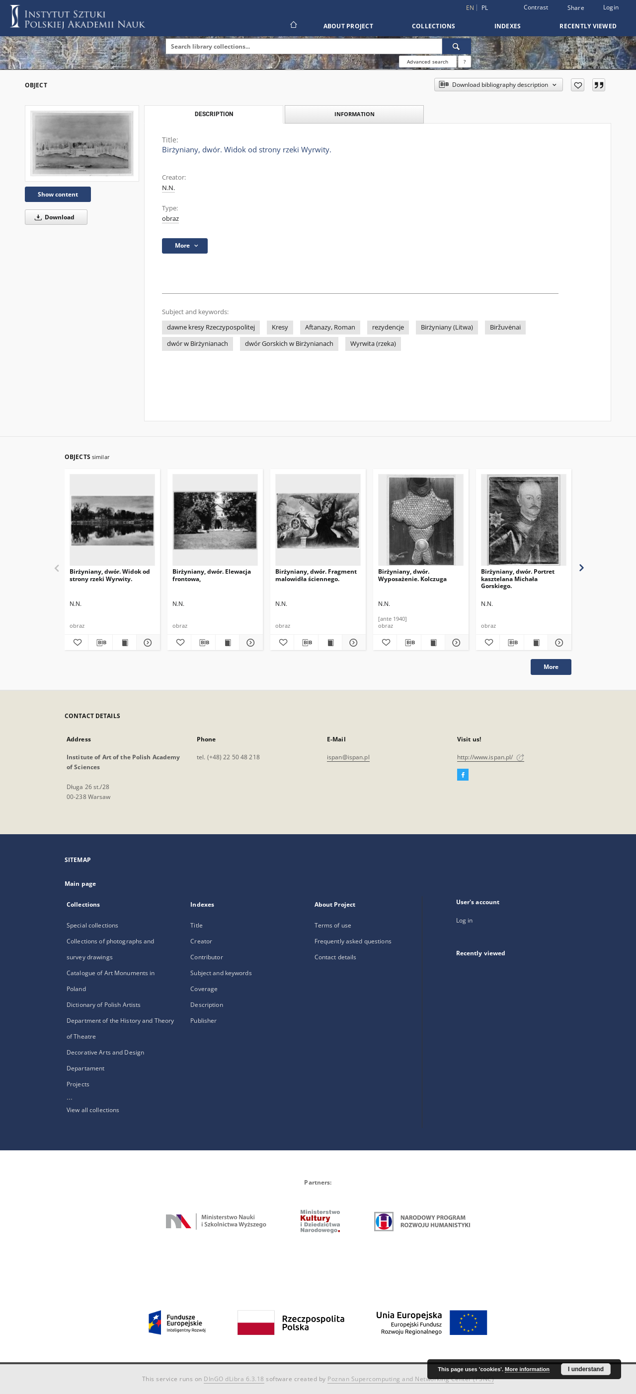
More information (527, 1369)
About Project (348, 26)
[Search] (456, 46)
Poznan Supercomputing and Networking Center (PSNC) (410, 1379)
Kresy (280, 327)
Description (206, 1004)
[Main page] (293, 26)
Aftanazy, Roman (330, 327)
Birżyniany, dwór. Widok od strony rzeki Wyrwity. (110, 575)
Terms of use (333, 925)
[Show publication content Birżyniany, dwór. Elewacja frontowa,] (227, 642)
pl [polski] (484, 7)
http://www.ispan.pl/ (490, 757)
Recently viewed (588, 26)
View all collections (93, 1110)
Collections (434, 26)
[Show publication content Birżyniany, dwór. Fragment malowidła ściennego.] (330, 642)
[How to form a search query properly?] (464, 61)
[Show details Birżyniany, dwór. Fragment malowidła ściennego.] (352, 642)
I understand (586, 1369)
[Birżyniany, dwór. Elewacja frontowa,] (215, 520)
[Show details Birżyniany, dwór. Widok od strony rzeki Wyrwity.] (147, 642)
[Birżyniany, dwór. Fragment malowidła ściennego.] (318, 520)
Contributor (206, 957)
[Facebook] (463, 775)
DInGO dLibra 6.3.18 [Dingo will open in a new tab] (234, 1379)
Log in (464, 920)
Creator (201, 941)
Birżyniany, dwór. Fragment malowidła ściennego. (316, 575)
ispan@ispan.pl (348, 757)
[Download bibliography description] (100, 642)
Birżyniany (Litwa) (447, 327)
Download (53, 217)
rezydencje (388, 327)
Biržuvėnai (505, 327)
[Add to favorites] (577, 84)
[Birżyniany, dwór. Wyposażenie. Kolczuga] (421, 520)
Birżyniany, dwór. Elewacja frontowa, (211, 575)
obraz (170, 218)
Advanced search (427, 61)
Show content (58, 194)
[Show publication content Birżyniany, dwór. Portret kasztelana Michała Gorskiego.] (536, 642)
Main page (80, 883)
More (551, 667)
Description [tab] (214, 114)
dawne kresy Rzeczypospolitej (211, 327)
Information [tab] (354, 114)
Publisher (203, 1020)
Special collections (92, 925)
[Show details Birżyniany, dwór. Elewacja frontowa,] (249, 642)
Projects (78, 1084)
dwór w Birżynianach (197, 343)
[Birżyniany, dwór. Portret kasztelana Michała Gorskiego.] (523, 520)
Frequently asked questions (353, 941)
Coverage (204, 989)
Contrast (536, 7)
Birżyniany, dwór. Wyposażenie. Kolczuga (412, 575)
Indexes (507, 26)
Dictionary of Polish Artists (104, 1004)
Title (196, 925)
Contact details (336, 957)
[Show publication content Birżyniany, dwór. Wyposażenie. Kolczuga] (433, 642)
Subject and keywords (220, 973)
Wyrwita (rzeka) (373, 343)
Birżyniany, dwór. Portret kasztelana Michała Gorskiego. (518, 578)
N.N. (168, 188)
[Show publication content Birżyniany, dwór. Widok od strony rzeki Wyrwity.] (124, 642)
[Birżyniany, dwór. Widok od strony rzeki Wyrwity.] (82, 143)
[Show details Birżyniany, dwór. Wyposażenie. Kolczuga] (455, 642)
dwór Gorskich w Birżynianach (289, 343)
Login (611, 7)
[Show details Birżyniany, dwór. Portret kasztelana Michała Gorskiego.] (558, 642)
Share (575, 8)
